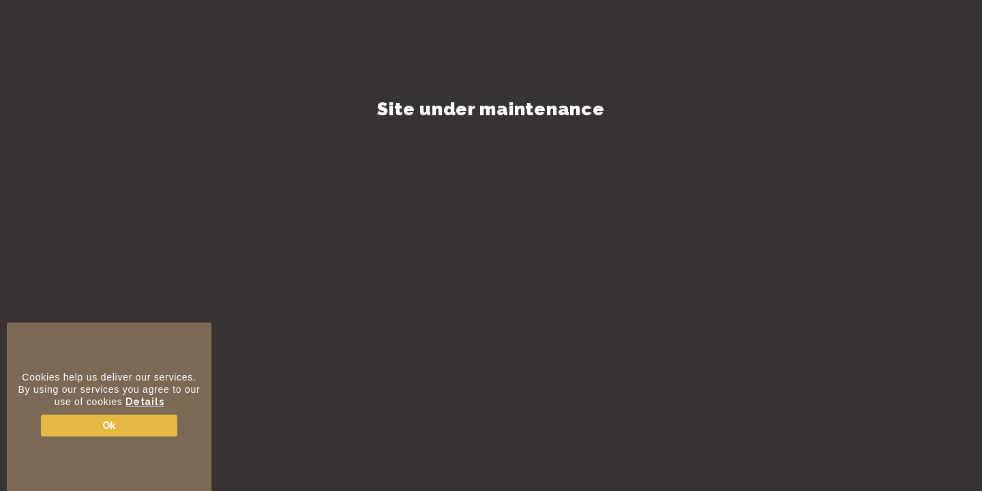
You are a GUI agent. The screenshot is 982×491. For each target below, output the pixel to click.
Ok (109, 425)
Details (144, 401)
